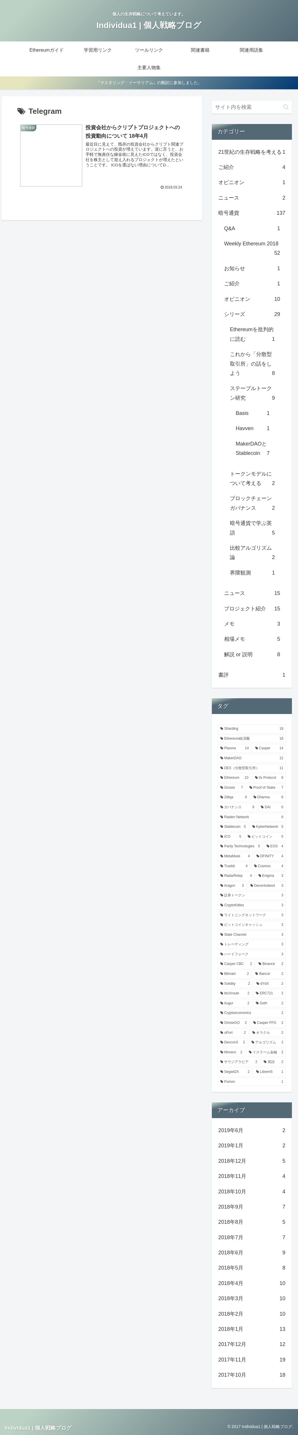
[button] (286, 107)
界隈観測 (252, 572)
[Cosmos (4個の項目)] (268, 866)
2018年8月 (251, 1222)
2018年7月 (251, 1237)
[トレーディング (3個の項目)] (252, 944)
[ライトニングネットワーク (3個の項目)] (252, 915)
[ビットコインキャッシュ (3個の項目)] (252, 925)
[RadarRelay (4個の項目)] (236, 876)
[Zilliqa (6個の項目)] (234, 797)
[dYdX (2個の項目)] (270, 984)
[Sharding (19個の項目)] (252, 729)
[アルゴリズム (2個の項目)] (267, 1042)
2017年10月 (251, 1375)
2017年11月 (251, 1359)
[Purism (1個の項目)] (252, 1082)
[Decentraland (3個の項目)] (267, 885)
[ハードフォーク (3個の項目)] (252, 954)
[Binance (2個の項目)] (271, 964)
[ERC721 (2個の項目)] (269, 993)
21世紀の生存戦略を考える (251, 152)
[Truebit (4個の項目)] (234, 866)
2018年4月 (251, 1283)
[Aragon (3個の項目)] (232, 885)
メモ (252, 624)
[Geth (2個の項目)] (269, 1003)
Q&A (252, 228)
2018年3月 (251, 1298)
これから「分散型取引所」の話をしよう (252, 364)
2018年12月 (251, 1161)
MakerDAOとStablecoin (252, 449)
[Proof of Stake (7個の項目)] (266, 787)
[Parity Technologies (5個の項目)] (240, 846)
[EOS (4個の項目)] (275, 846)
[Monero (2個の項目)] (231, 1052)
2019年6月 (251, 1130)
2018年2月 (251, 1314)
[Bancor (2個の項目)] (269, 974)
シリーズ (252, 314)
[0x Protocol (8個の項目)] (269, 778)
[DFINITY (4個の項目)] (270, 856)
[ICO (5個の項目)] (231, 836)
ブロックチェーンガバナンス (252, 504)
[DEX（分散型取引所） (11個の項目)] (252, 768)
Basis (252, 413)
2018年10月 (251, 1191)
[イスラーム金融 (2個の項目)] (266, 1052)
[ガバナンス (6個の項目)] (237, 807)
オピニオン (251, 182)
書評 (251, 675)
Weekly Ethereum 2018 (252, 249)
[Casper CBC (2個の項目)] (236, 964)
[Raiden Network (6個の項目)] (252, 817)
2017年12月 (251, 1344)
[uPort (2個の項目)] (233, 1033)
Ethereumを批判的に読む (252, 335)
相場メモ (252, 639)
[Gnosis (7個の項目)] (232, 787)
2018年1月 (251, 1329)
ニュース (251, 197)
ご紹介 (251, 167)
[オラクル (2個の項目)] (268, 1033)
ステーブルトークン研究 (252, 394)
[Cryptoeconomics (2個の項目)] (252, 1013)
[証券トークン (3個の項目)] (252, 895)
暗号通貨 (251, 213)
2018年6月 (251, 1252)
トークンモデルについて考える (252, 479)
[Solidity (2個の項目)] (235, 984)
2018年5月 (251, 1267)
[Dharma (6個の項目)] (268, 797)
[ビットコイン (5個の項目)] (265, 836)
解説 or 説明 (252, 654)
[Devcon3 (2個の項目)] (233, 1042)
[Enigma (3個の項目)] (271, 876)
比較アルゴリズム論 (252, 553)
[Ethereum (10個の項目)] (234, 778)
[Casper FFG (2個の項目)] (268, 1023)
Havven (252, 428)
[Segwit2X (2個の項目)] (235, 1072)
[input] (252, 107)
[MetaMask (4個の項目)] (235, 856)
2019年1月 (251, 1145)
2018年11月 (251, 1176)
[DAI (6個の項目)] (272, 807)
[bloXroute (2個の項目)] (235, 993)
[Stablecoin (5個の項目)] (233, 827)
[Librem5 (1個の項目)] (269, 1072)
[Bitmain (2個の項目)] (234, 974)
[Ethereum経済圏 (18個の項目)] (252, 738)
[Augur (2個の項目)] (235, 1003)
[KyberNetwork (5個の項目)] (268, 827)
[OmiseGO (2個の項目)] (233, 1023)
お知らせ (252, 268)
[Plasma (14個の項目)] (234, 748)
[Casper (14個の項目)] (269, 748)
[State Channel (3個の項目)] (252, 935)
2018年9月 (251, 1206)
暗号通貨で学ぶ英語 (252, 528)
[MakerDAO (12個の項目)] (252, 758)
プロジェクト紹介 (252, 608)
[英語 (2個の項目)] (273, 1062)
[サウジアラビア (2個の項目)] (239, 1062)
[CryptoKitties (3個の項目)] (252, 905)
